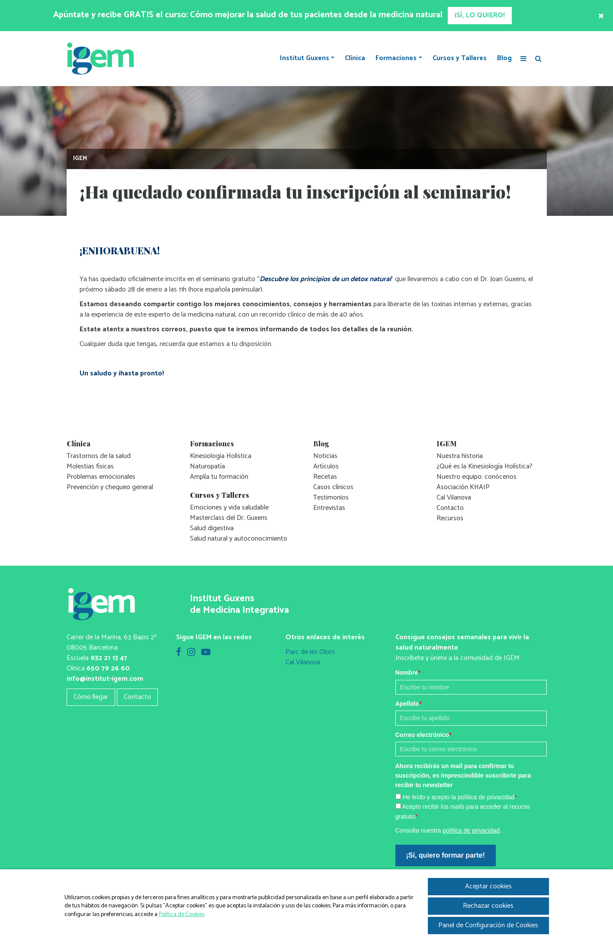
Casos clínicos (333, 487)
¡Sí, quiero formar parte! (445, 855)
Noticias (325, 456)
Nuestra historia (459, 456)
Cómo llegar (91, 697)
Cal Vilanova (453, 497)
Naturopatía (207, 466)
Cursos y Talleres (460, 58)
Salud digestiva (212, 528)
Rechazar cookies (488, 906)
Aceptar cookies (488, 886)
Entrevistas (329, 508)
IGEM (80, 158)
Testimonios (331, 497)
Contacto (450, 508)
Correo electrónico (423, 734)
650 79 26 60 (108, 668)
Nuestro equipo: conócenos (476, 477)
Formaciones (396, 58)
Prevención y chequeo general (110, 487)
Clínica (355, 58)
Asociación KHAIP (463, 487)
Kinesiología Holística (220, 456)
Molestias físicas (90, 466)
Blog (504, 58)
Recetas (325, 477)
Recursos (449, 518)
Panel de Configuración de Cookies (488, 925)
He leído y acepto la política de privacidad (459, 797)
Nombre (407, 672)
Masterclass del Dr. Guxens (228, 518)
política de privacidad (471, 830)
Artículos (326, 466)
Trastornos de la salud (99, 456)
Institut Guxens (304, 58)
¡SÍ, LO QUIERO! (480, 15)
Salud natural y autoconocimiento (238, 539)
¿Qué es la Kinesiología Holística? (484, 466)
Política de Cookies (182, 914)
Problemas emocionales (101, 477)
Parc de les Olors (310, 652)
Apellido (408, 703)
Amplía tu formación (219, 477)
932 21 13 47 (108, 658)
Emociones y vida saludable (229, 507)
